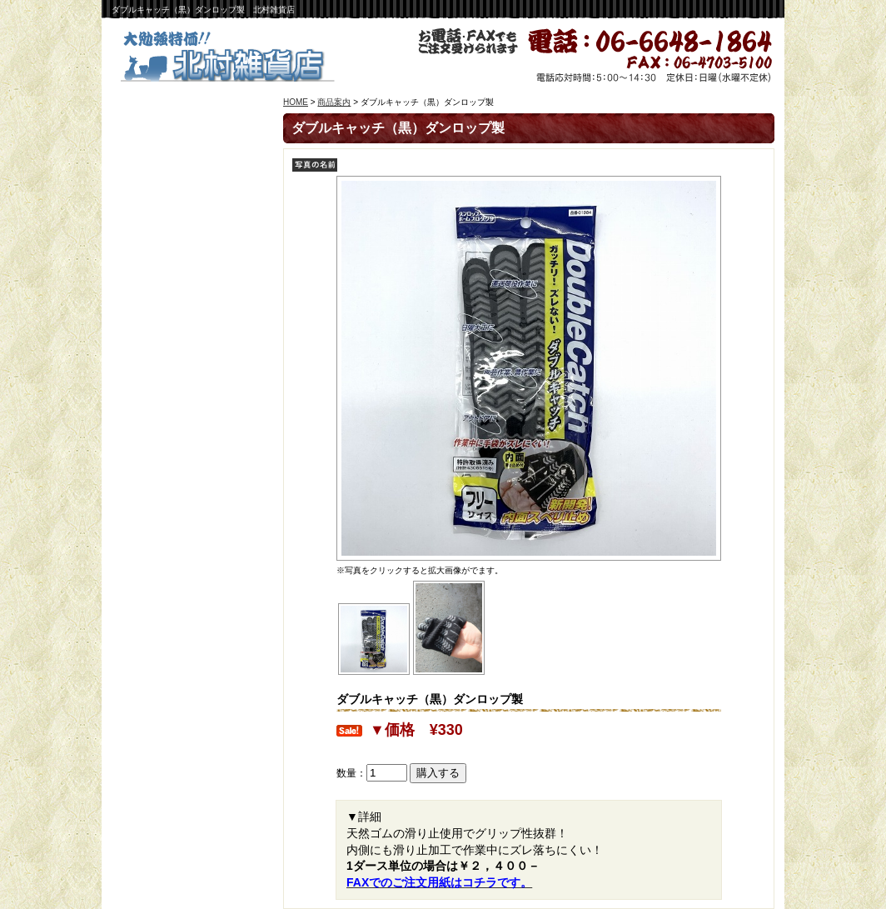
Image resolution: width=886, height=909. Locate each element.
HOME (295, 102)
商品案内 (334, 102)
